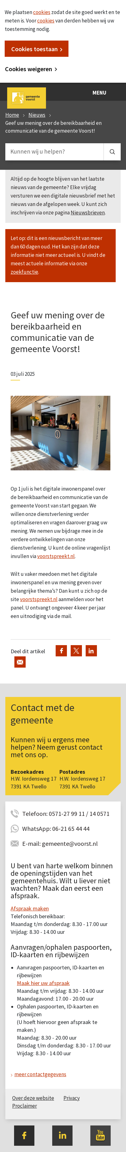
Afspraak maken (30, 908)
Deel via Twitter (76, 650)
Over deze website (33, 1098)
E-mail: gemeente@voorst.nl (60, 843)
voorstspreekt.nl (56, 556)
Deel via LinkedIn (91, 650)
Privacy (71, 1098)
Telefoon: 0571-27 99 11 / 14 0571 (65, 813)
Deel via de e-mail (20, 662)
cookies (41, 12)
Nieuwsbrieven (88, 212)
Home (12, 114)
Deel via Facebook (61, 650)
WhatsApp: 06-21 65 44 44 (55, 828)
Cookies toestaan (34, 49)
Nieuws (36, 114)
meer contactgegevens (40, 1074)
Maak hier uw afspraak (43, 983)
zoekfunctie (24, 271)
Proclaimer (24, 1105)
